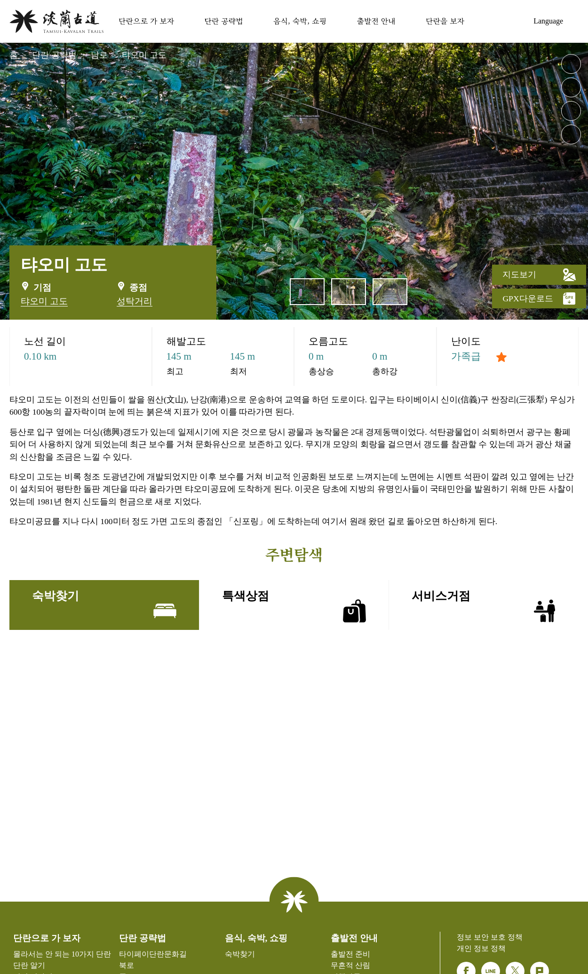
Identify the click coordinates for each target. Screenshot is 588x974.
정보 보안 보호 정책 (490, 937)
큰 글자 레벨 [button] (571, 64)
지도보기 (538, 274)
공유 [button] (571, 134)
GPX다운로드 (538, 298)
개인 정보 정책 (481, 948)
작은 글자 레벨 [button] (571, 87)
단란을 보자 (445, 21)
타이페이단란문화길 (153, 954)
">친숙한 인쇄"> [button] (571, 111)
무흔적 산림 (350, 965)
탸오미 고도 (144, 55)
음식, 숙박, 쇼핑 (299, 21)
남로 (99, 55)
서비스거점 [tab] (484, 605)
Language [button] (548, 21)
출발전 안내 (376, 21)
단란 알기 (29, 965)
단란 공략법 (223, 21)
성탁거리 (134, 301)
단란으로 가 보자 (146, 21)
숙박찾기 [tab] (104, 605)
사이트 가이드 (490, 20)
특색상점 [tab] (294, 605)
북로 (126, 965)
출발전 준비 (350, 954)
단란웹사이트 (56, 21)
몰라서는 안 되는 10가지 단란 (62, 954)
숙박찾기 (514, 20)
